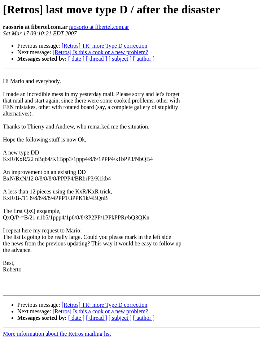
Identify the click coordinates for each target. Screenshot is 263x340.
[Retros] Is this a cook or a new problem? (100, 52)
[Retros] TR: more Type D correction (105, 46)
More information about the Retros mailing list (57, 334)
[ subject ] (120, 59)
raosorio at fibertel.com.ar (99, 27)
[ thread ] (96, 59)
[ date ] (76, 59)
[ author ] (144, 59)
